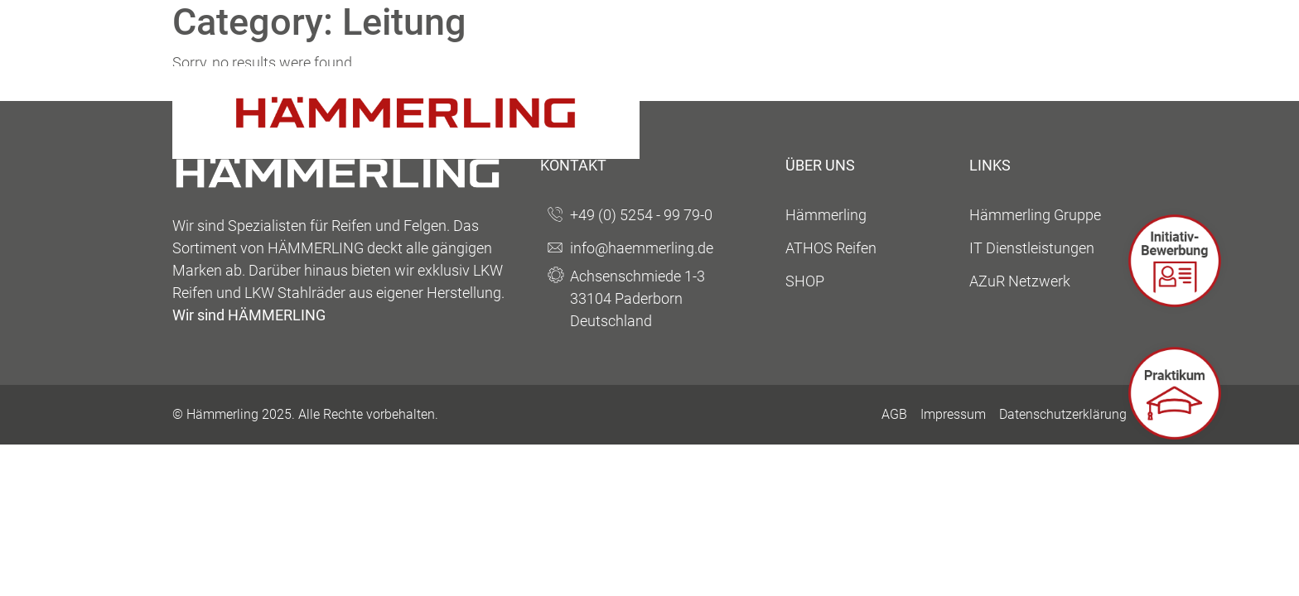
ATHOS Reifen (830, 248)
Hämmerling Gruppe (1035, 214)
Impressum (953, 414)
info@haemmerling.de (641, 248)
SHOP (804, 281)
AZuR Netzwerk (1019, 281)
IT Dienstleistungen (1031, 248)
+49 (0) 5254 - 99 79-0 (641, 214)
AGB (894, 414)
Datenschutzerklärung (1063, 414)
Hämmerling (826, 214)
